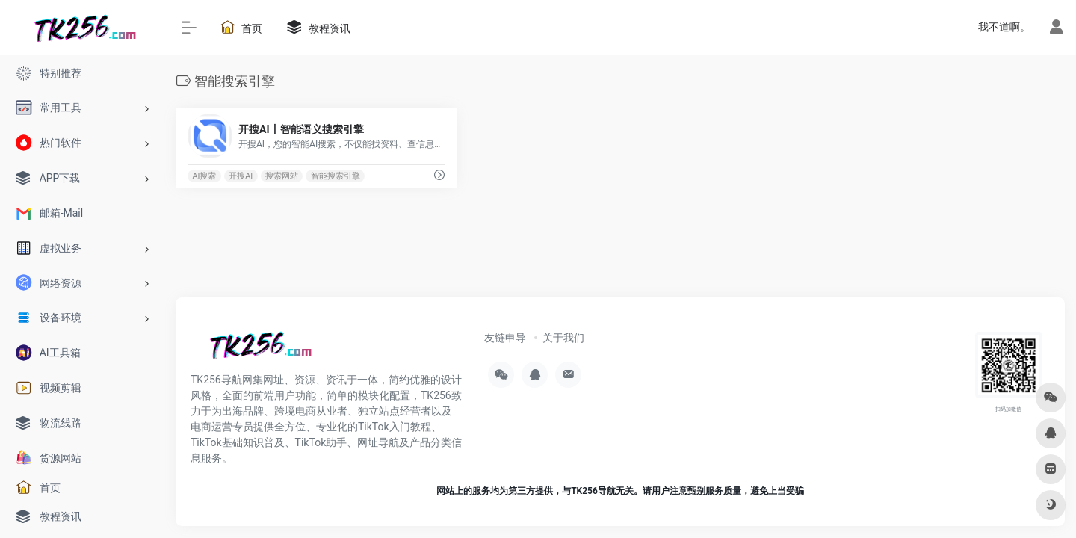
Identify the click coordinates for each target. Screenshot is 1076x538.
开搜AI (241, 176)
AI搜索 (204, 176)
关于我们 (563, 338)
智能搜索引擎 (335, 176)
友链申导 (505, 338)
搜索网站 (281, 176)
